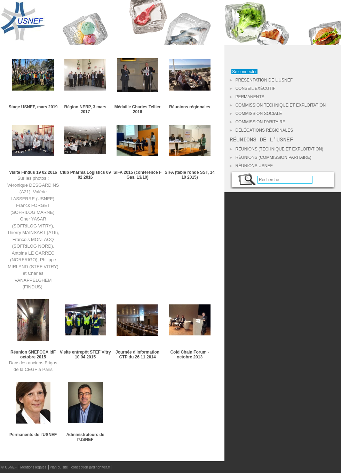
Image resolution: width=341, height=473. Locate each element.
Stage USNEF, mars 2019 (33, 106)
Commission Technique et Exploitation (278, 105)
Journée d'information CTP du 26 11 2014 (137, 354)
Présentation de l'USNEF (261, 80)
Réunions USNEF (251, 167)
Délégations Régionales (261, 130)
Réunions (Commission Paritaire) (270, 158)
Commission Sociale (256, 113)
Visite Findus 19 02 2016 (33, 172)
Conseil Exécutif (252, 88)
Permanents (247, 96)
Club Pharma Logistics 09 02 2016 (85, 175)
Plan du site (59, 467)
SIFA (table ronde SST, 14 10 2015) (190, 175)
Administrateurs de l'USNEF (85, 437)
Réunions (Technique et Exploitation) (276, 150)
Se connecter (244, 71)
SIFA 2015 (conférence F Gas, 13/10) (137, 175)
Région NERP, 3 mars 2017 (85, 109)
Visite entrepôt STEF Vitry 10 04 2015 (85, 354)
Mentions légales (33, 467)
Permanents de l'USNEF (33, 434)
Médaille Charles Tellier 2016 (137, 109)
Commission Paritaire (257, 121)
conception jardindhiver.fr (90, 467)
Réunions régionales (189, 106)
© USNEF (9, 467)
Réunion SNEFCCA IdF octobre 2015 (33, 354)
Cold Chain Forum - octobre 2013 (189, 354)
